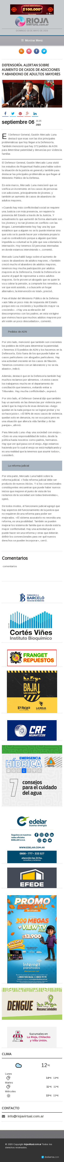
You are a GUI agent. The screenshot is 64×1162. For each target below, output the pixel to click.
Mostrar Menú (32, 40)
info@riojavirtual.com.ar (26, 1116)
